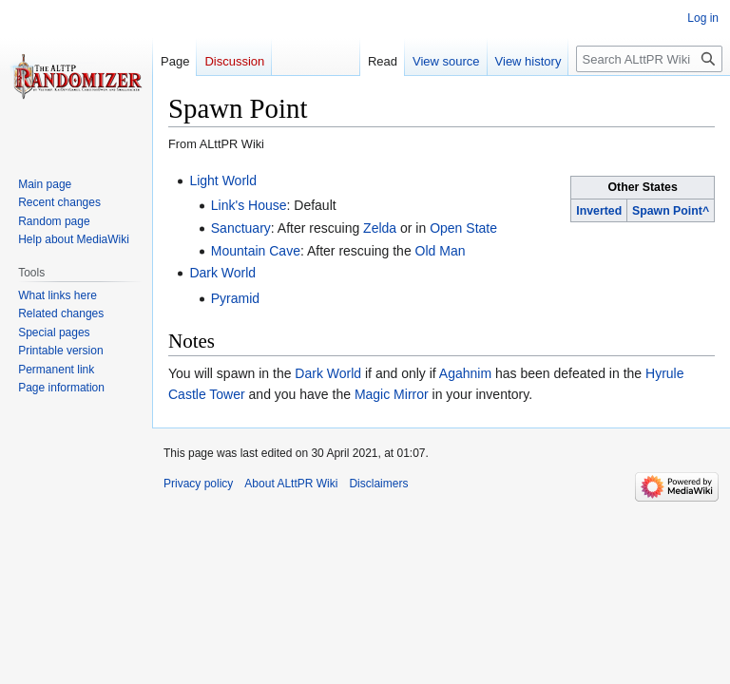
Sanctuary (241, 228)
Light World (223, 180)
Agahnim (465, 373)
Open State (463, 228)
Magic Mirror (392, 394)
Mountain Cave (255, 250)
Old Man (440, 250)
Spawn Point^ (670, 211)
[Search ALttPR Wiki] (649, 59)
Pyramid (235, 298)
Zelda (379, 228)
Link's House (249, 205)
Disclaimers (378, 483)
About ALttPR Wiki (290, 483)
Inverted (599, 211)
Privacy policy (198, 483)
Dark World (222, 272)
